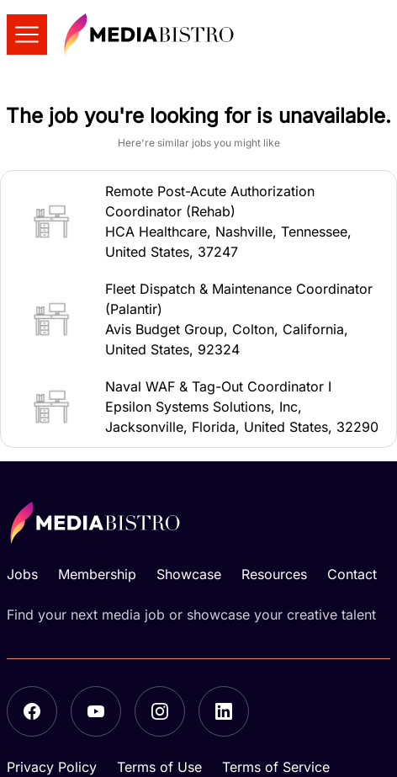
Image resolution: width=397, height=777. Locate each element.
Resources (274, 574)
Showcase (188, 574)
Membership (97, 574)
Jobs (22, 574)
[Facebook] (32, 711)
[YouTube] (96, 711)
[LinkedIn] (223, 711)
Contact (352, 574)
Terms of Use (159, 766)
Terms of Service (276, 766)
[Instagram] (160, 711)
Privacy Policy (52, 766)
